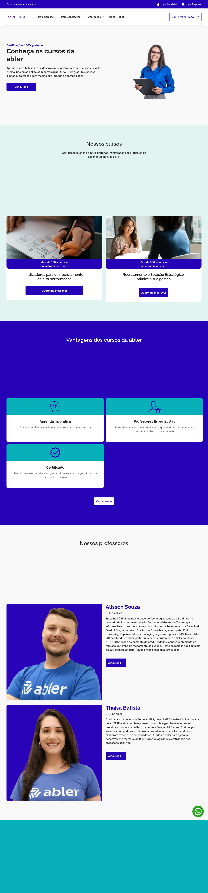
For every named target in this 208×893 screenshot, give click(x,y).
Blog (121, 16)
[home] (16, 16)
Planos (111, 16)
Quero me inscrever (54, 290)
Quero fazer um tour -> (185, 17)
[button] (46, 17)
